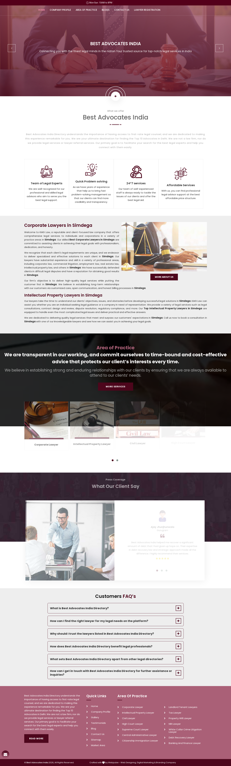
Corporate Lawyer (132, 707)
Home (41, 9)
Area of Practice (86, 9)
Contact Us (121, 9)
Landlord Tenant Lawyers (183, 707)
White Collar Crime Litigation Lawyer (185, 730)
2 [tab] (117, 460)
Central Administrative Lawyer (139, 735)
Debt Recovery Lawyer (181, 737)
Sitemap (96, 740)
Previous (12, 48)
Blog (93, 728)
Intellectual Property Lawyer (138, 713)
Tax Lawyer (175, 713)
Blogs (106, 9)
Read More (36, 738)
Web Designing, (128, 762)
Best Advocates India (37, 762)
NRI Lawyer (175, 724)
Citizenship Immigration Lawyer (140, 740)
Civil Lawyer (128, 718)
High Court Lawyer (132, 724)
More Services (115, 386)
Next (219, 48)
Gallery (95, 717)
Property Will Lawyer (180, 718)
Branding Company (166, 762)
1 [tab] (113, 460)
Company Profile (60, 9)
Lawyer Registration (147, 9)
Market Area (98, 745)
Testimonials (98, 723)
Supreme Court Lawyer (135, 729)
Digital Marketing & (146, 762)
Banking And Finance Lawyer (185, 743)
